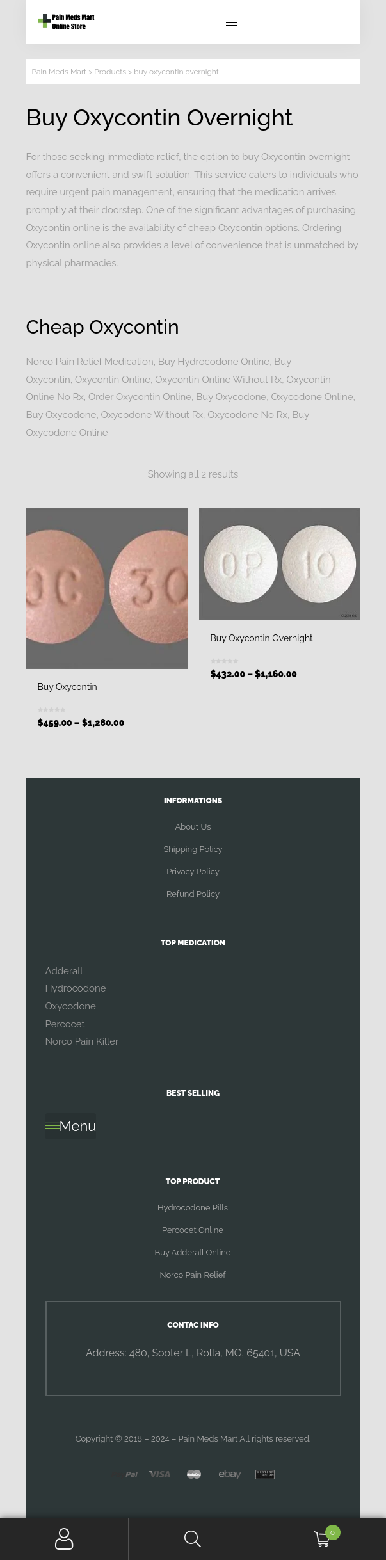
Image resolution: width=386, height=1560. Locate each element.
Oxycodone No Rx (247, 415)
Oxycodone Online (312, 397)
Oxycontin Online (112, 379)
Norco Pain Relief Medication (90, 361)
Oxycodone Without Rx (152, 415)
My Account (64, 1539)
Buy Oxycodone (231, 397)
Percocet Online (192, 1230)
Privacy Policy (193, 871)
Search (193, 1539)
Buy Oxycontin (67, 687)
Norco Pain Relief (192, 1275)
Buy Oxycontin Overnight (262, 638)
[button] (235, 23)
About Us (193, 827)
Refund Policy (193, 894)
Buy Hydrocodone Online (213, 361)
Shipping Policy (192, 849)
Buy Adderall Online (193, 1252)
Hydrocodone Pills (192, 1207)
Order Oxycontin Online (139, 397)
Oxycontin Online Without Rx (218, 379)
